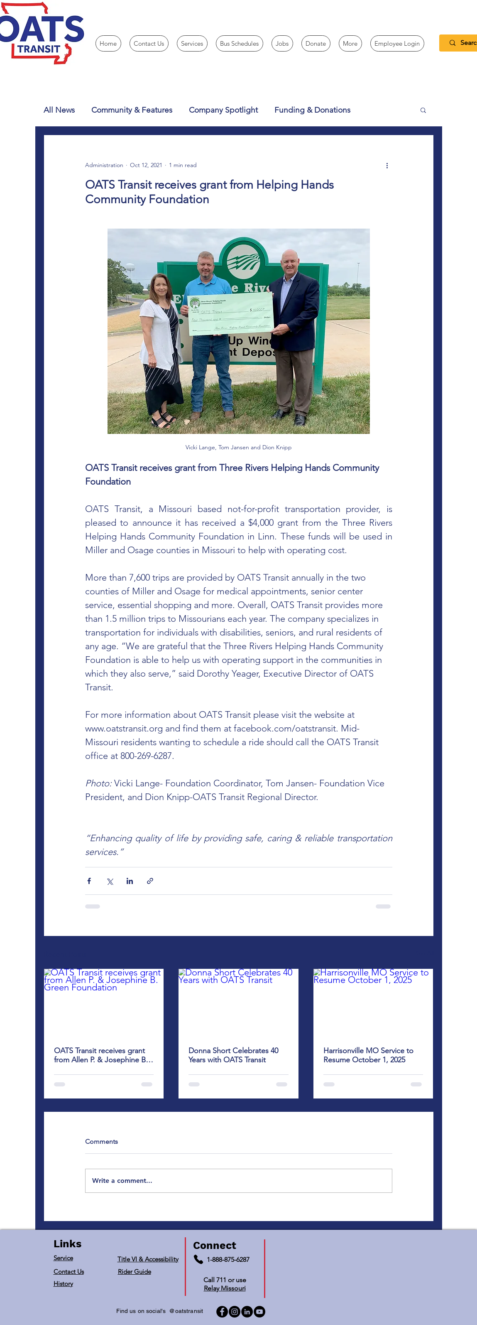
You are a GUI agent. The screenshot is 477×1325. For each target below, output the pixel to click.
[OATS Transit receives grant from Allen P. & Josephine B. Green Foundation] (104, 1002)
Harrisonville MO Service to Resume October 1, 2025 (368, 1055)
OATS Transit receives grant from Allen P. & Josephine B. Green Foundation (101, 1055)
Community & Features (131, 110)
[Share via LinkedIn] (130, 881)
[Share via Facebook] (89, 881)
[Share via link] (150, 881)
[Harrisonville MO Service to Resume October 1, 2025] (373, 1002)
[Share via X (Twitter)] (109, 881)
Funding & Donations (312, 110)
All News (59, 110)
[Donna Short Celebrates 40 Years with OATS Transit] (238, 1002)
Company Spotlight (223, 110)
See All (425, 953)
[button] (350, 43)
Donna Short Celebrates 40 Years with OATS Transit (233, 1055)
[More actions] (387, 165)
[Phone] (198, 1259)
